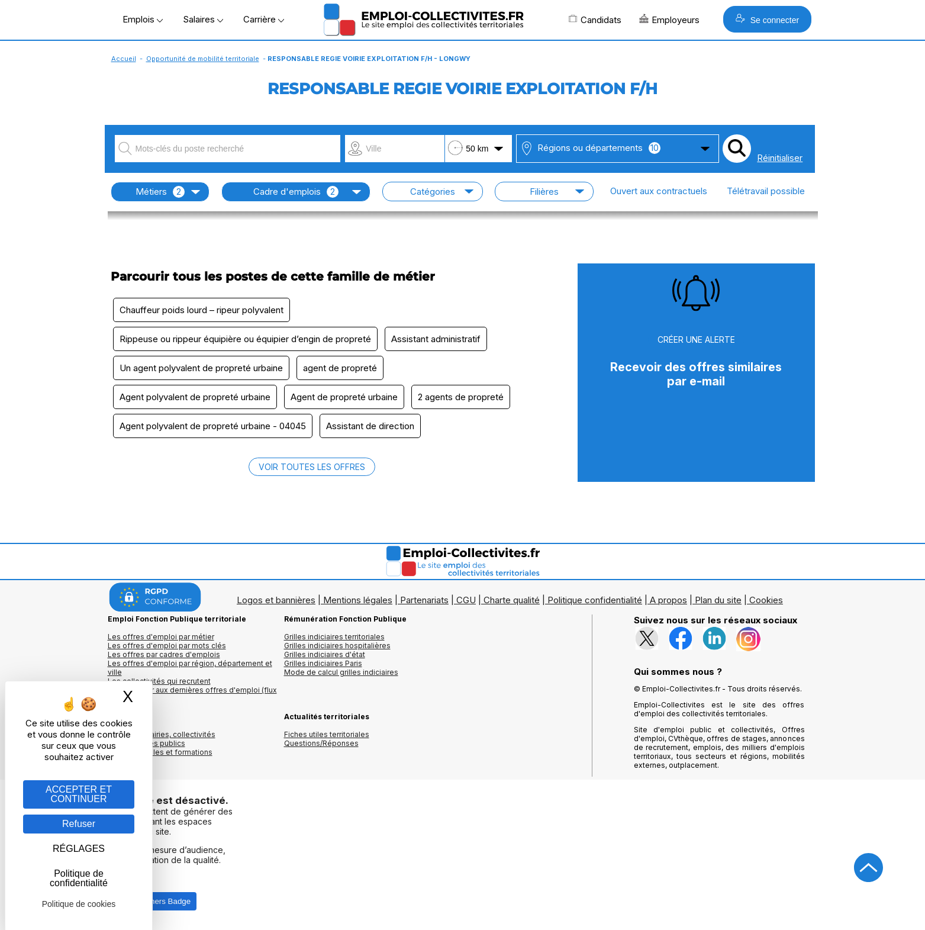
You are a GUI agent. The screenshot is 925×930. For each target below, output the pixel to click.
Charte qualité (512, 600)
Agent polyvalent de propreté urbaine (195, 397)
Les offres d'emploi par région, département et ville (190, 668)
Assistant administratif (436, 339)
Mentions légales (357, 600)
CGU (466, 600)
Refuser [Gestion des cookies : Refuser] (78, 824)
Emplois (143, 19)
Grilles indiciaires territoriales (334, 636)
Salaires (203, 19)
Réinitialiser (779, 157)
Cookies (766, 600)
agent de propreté (340, 368)
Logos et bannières (276, 600)
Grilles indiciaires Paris (323, 663)
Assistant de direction (370, 426)
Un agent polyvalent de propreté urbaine (201, 368)
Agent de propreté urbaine (344, 397)
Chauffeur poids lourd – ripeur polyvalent (201, 310)
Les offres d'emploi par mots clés (167, 645)
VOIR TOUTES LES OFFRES (312, 467)
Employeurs (669, 19)
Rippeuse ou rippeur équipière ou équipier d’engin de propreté (245, 339)
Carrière (263, 19)
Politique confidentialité (594, 600)
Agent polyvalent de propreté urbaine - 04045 (213, 426)
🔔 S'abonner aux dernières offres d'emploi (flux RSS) (192, 694)
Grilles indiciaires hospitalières (337, 645)
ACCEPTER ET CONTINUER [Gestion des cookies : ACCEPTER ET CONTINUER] (79, 794)
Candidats (594, 19)
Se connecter (767, 19)
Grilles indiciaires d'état (324, 654)
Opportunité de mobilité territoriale (202, 58)
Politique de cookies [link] (79, 904)
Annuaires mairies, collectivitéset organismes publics (161, 739)
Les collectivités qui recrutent (159, 681)
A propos (668, 600)
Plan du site (718, 600)
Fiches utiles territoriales (326, 734)
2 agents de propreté (461, 397)
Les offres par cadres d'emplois (164, 654)
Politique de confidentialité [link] (79, 878)
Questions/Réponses (321, 743)
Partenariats (424, 600)
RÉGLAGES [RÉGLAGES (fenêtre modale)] (79, 849)
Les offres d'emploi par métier (161, 636)
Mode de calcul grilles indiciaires (341, 672)
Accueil (123, 58)
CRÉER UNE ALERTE (696, 339)
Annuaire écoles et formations (160, 752)
